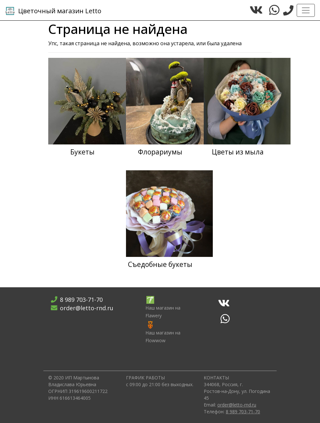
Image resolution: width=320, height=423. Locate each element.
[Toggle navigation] (306, 10)
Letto (53, 11)
